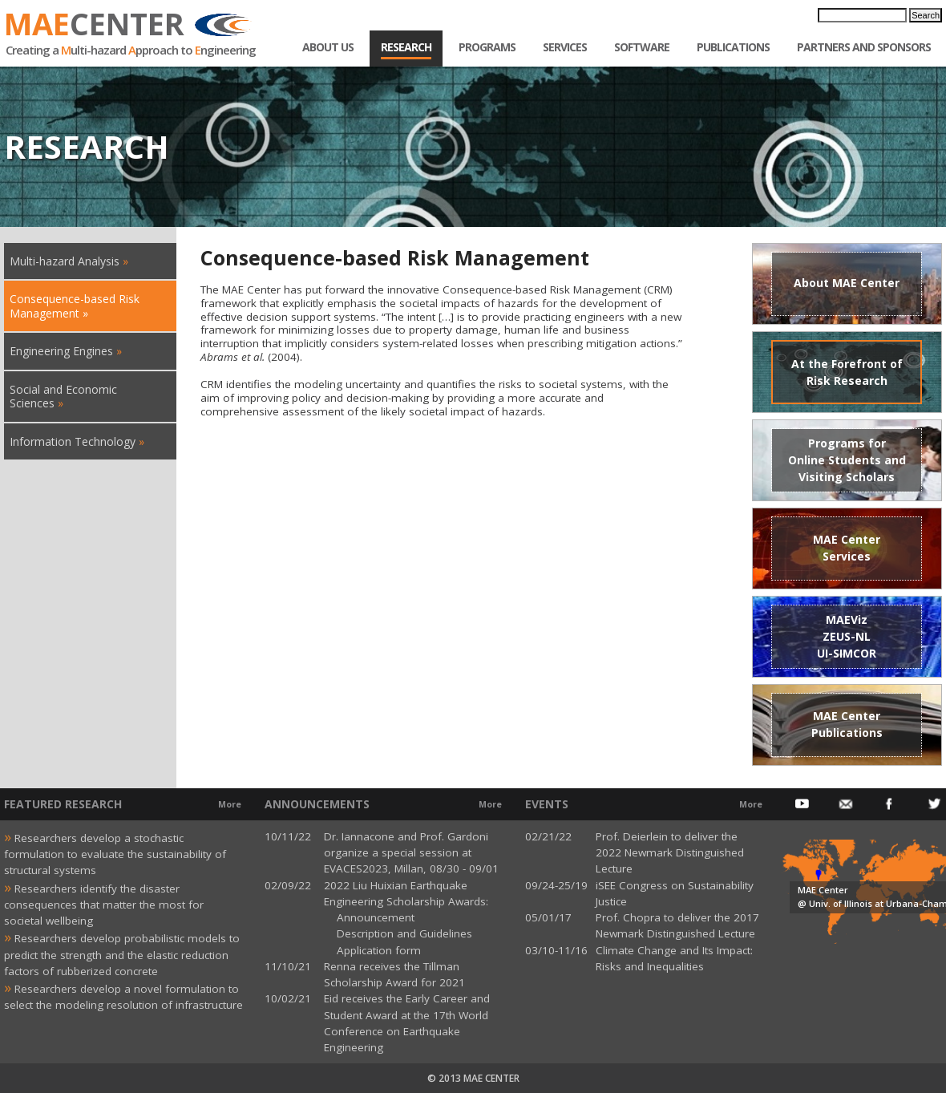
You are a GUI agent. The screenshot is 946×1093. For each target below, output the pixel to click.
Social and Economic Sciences (63, 396)
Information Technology (72, 441)
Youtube (802, 804)
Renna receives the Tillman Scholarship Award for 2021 (394, 974)
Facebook (890, 804)
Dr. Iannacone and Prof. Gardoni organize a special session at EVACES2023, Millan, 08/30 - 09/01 (411, 852)
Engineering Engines (61, 350)
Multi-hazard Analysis (64, 261)
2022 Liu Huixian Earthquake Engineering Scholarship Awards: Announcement (406, 901)
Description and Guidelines (398, 933)
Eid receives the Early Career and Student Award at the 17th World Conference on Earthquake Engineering (407, 1023)
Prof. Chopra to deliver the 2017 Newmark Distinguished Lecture (677, 925)
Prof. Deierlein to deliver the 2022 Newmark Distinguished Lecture (670, 852)
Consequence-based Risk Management (74, 306)
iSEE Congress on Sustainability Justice (675, 893)
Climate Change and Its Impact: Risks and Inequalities (674, 958)
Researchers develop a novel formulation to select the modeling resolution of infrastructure (123, 995)
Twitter (934, 804)
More (229, 804)
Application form (372, 950)
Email (846, 804)
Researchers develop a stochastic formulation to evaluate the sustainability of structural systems (115, 853)
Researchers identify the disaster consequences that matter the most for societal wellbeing (104, 904)
